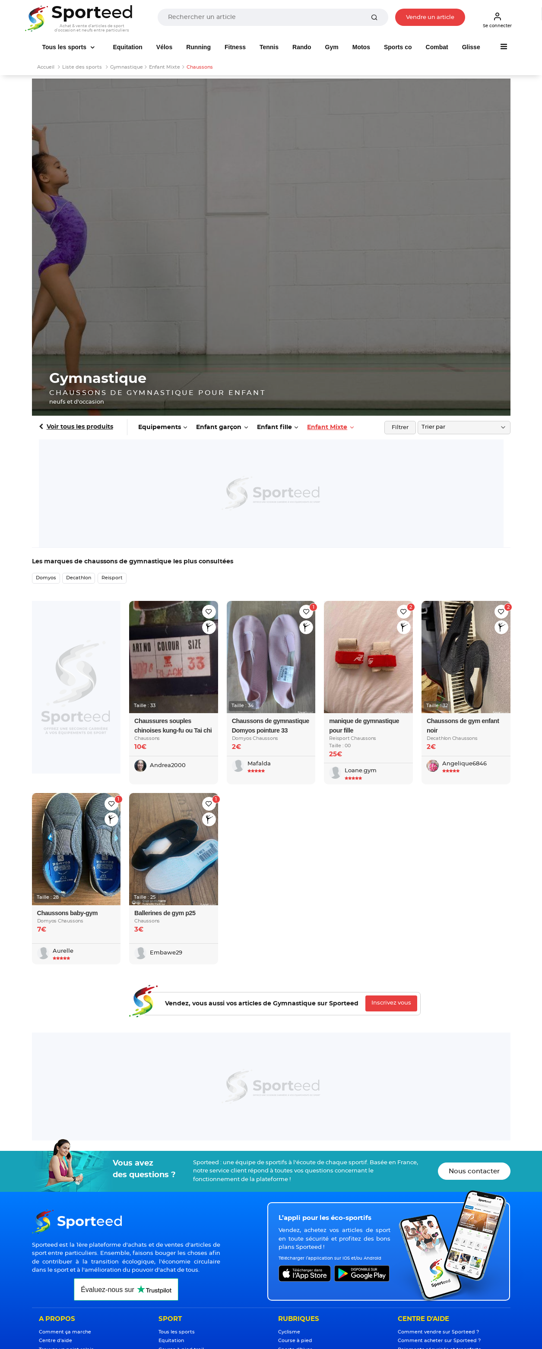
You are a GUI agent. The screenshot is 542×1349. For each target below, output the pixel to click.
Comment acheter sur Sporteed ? (439, 1340)
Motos (361, 47)
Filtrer (400, 427)
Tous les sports (65, 47)
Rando (301, 47)
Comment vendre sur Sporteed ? (438, 1332)
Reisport (112, 577)
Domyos (46, 577)
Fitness (235, 47)
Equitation (127, 47)
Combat (437, 47)
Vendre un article (430, 17)
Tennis (269, 47)
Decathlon (78, 577)
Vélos (164, 47)
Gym (332, 47)
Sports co (398, 47)
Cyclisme (289, 1332)
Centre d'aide (55, 1340)
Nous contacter (474, 1171)
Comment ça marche (65, 1332)
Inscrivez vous (391, 1003)
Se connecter (497, 20)
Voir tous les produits (80, 427)
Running (198, 47)
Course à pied (295, 1340)
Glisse (471, 47)
